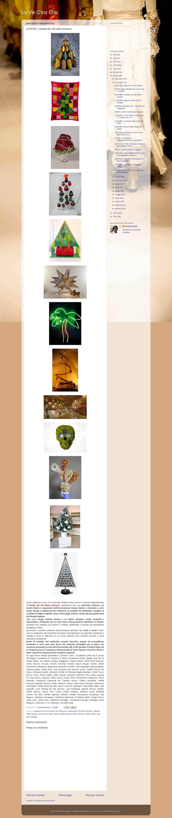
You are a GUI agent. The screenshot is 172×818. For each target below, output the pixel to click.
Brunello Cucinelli (85, 711)
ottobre (118, 177)
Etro (50, 714)
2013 (115, 76)
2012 (115, 213)
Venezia (34, 717)
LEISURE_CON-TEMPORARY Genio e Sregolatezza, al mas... (130, 154)
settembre (119, 180)
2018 (115, 58)
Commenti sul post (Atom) (44, 801)
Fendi (55, 714)
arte (56, 711)
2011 (115, 217)
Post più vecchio (95, 795)
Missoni (81, 714)
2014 (115, 72)
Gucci (74, 714)
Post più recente (35, 795)
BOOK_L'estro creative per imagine (129, 112)
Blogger (117, 811)
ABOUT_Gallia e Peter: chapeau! (128, 150)
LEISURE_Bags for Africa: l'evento (129, 86)
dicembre (119, 79)
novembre (119, 82)
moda (87, 714)
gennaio (118, 209)
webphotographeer (95, 811)
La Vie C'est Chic (40, 12)
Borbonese (72, 711)
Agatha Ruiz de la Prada (44, 711)
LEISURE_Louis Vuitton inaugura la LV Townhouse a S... (129, 116)
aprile (117, 198)
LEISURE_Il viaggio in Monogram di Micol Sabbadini (129, 160)
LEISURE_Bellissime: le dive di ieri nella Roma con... (129, 134)
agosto (118, 184)
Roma (93, 714)
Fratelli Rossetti (65, 714)
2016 (115, 65)
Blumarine (63, 711)
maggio (118, 194)
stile (28, 717)
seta (98, 714)
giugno (118, 191)
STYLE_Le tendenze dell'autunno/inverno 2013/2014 (128, 139)
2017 (115, 62)
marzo (118, 201)
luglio (117, 187)
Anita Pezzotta (131, 226)
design (34, 714)
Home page (65, 795)
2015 (115, 69)
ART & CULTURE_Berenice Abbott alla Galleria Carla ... (129, 145)
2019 (115, 55)
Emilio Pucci (43, 714)
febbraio (118, 205)
